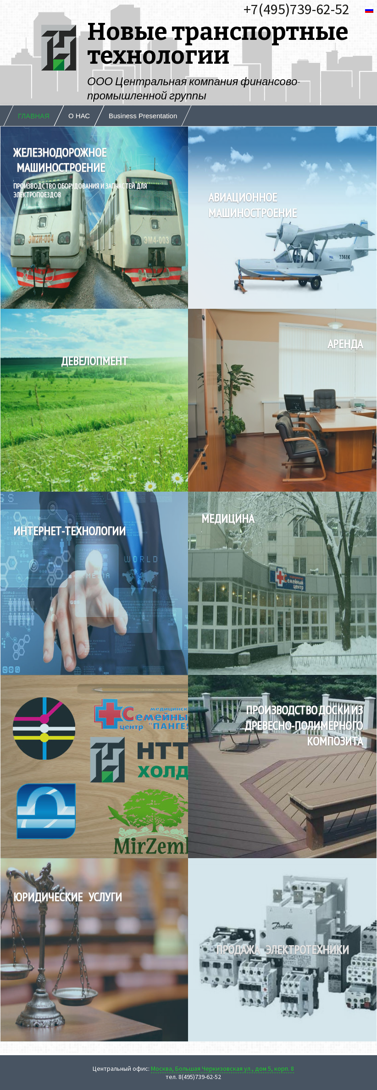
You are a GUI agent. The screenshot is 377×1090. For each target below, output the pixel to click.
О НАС (79, 116)
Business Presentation (143, 116)
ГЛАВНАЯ (34, 116)
